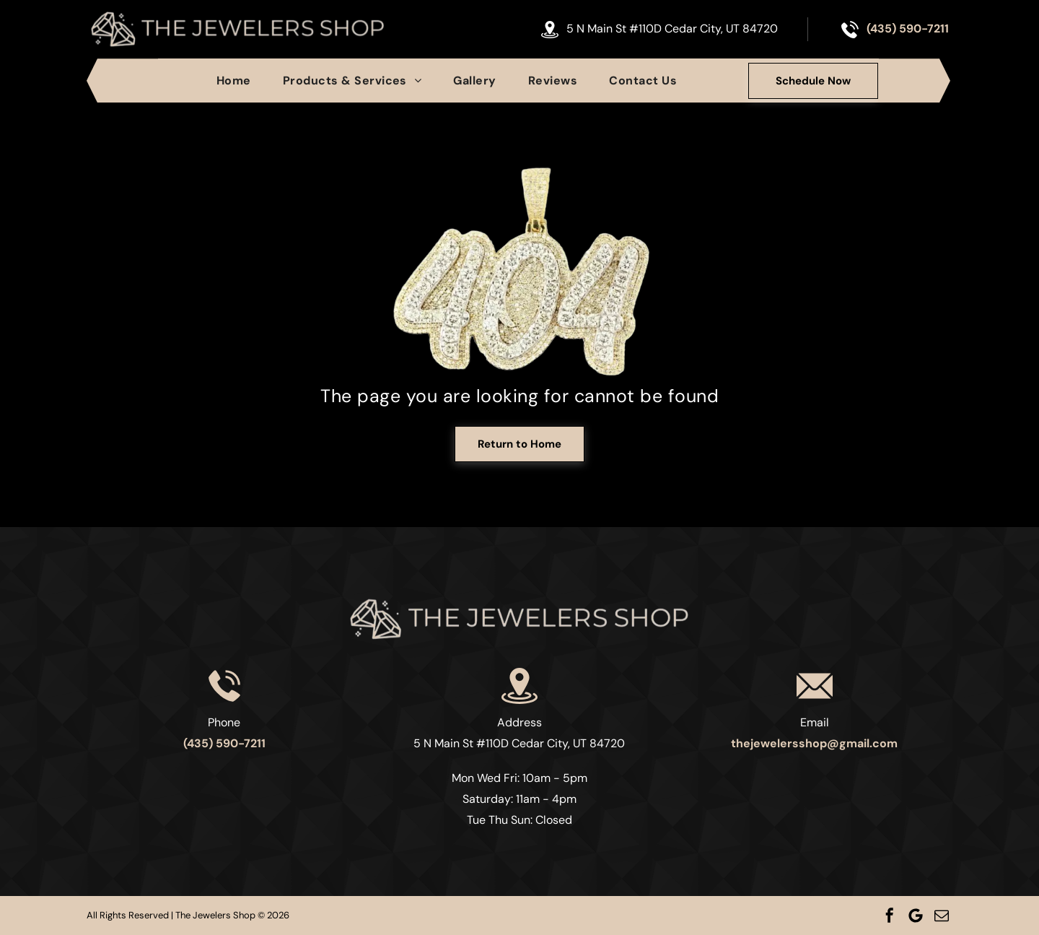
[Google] (915, 915)
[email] (941, 915)
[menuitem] (234, 80)
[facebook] (889, 915)
